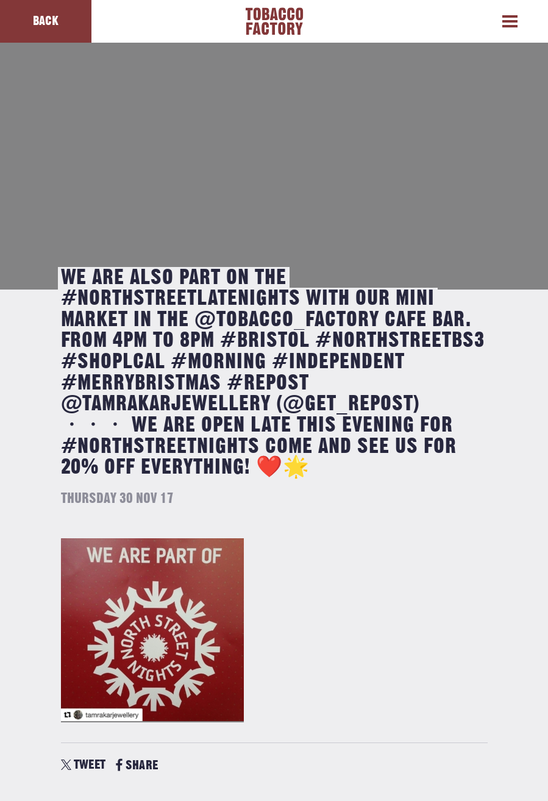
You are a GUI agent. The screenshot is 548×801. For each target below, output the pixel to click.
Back (46, 21)
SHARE (136, 765)
